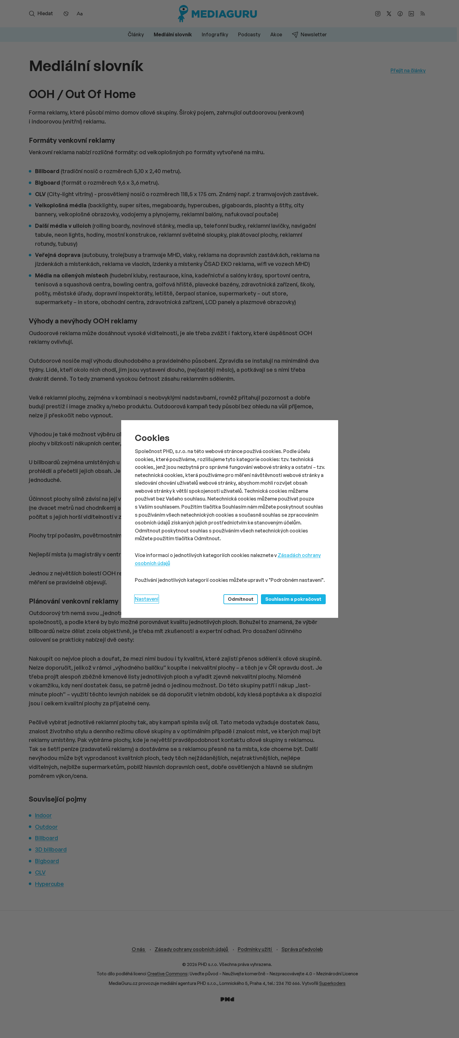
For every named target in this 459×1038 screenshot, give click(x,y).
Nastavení (146, 599)
